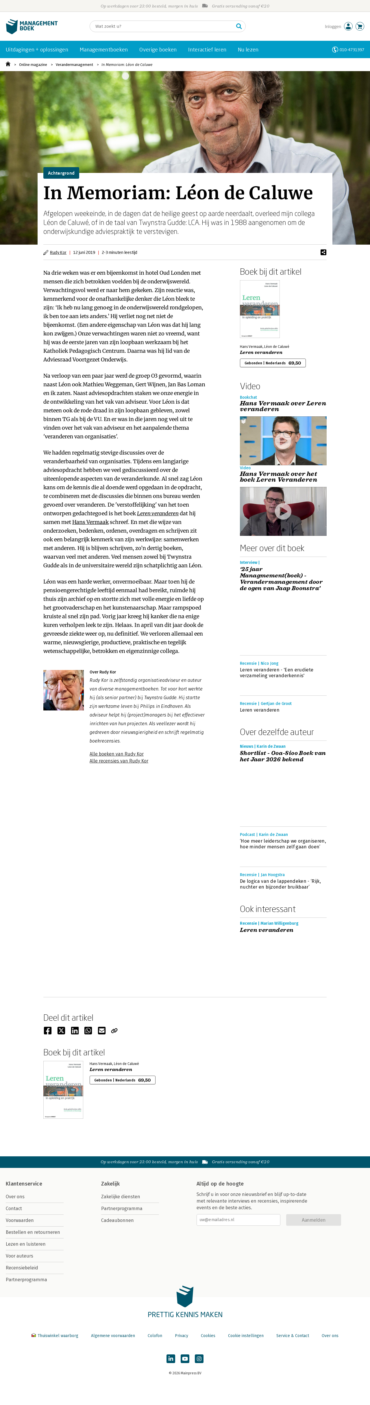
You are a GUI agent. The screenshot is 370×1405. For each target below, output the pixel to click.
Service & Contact (292, 1335)
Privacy (181, 1335)
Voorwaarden (20, 1220)
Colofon (155, 1335)
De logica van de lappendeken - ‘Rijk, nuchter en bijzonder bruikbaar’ (280, 884)
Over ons (15, 1196)
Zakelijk (110, 1184)
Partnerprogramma (26, 1279)
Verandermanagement (74, 64)
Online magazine (33, 64)
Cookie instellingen (246, 1335)
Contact (14, 1208)
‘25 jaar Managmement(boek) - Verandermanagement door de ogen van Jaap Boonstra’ (281, 579)
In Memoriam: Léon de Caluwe (126, 64)
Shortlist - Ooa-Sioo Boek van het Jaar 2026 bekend (283, 756)
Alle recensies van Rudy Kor (119, 761)
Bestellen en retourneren (33, 1232)
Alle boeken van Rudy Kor (117, 754)
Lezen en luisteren (26, 1244)
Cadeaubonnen (117, 1220)
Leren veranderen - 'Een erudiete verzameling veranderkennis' (276, 672)
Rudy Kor (58, 252)
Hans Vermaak (90, 522)
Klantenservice (24, 1184)
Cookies (208, 1335)
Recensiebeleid (22, 1268)
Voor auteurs (19, 1256)
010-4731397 (352, 49)
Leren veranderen (158, 513)
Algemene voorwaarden (113, 1335)
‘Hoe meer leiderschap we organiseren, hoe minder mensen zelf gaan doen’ (283, 844)
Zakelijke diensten (120, 1196)
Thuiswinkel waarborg (55, 1335)
